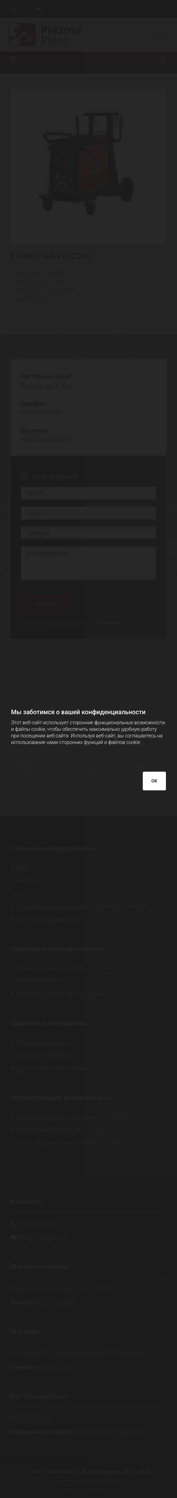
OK (154, 780)
